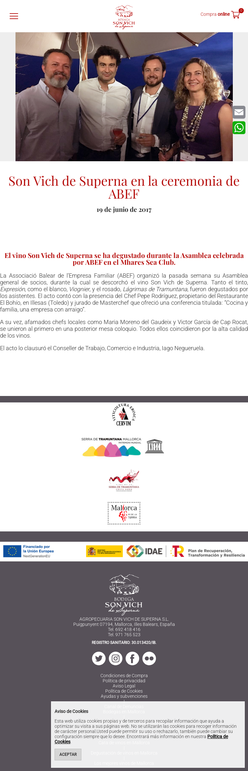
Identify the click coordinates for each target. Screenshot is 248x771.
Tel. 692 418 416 (124, 629)
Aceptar (68, 754)
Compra (215, 14)
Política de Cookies (124, 691)
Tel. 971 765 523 (124, 634)
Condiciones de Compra (124, 675)
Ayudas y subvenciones (124, 696)
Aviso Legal (124, 685)
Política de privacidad (124, 680)
